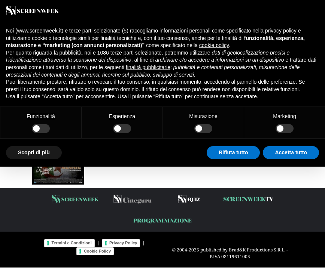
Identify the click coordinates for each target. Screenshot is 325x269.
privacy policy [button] (281, 31)
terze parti (122, 53)
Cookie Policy (97, 251)
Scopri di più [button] (34, 152)
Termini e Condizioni (72, 243)
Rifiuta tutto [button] (233, 152)
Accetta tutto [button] (291, 152)
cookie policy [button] (214, 45)
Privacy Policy (123, 243)
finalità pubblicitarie (148, 67)
